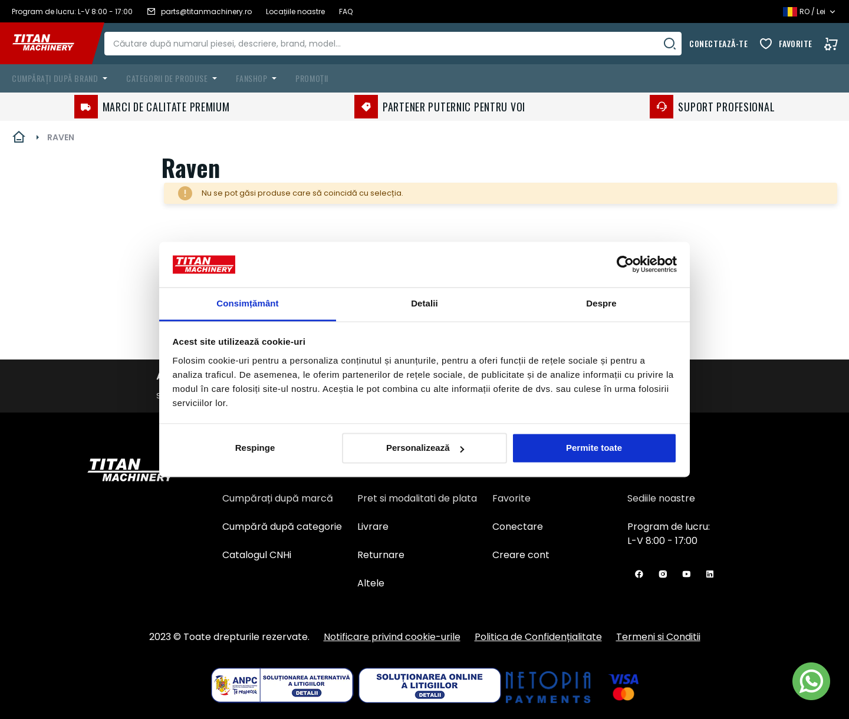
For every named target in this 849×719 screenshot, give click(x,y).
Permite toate (594, 448)
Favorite (795, 43)
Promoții (311, 78)
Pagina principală (19, 137)
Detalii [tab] (424, 303)
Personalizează (425, 448)
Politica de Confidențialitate (538, 637)
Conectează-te (718, 43)
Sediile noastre (661, 498)
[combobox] (401, 43)
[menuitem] (62, 78)
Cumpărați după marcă (277, 498)
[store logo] (52, 43)
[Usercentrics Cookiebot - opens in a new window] (625, 264)
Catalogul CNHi (256, 555)
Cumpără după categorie (282, 526)
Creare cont (520, 555)
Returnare (380, 555)
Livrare (373, 526)
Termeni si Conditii (658, 637)
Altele (370, 583)
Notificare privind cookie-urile (392, 637)
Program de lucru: (668, 526)
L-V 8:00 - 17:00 (662, 541)
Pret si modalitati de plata (417, 498)
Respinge (255, 448)
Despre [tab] (601, 303)
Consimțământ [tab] (247, 303)
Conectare (517, 526)
